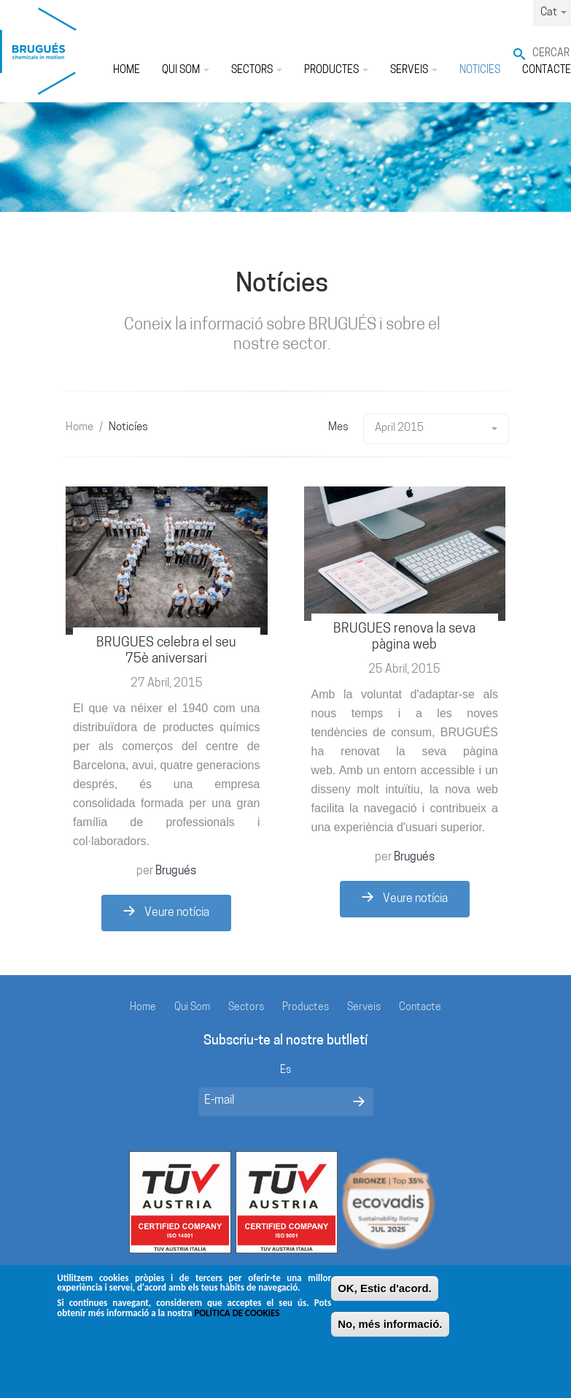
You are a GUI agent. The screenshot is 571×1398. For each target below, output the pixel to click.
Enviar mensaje (358, 1101)
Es (285, 1070)
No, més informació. (390, 1329)
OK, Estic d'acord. (385, 1293)
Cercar (551, 53)
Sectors (256, 70)
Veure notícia (166, 912)
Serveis (414, 70)
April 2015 (436, 428)
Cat (553, 12)
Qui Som (185, 70)
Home (126, 70)
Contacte (420, 1007)
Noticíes (479, 70)
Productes (336, 70)
